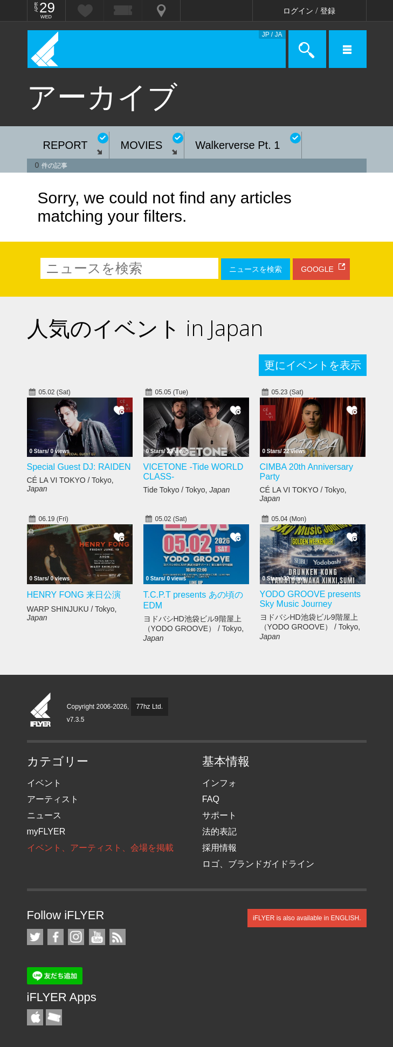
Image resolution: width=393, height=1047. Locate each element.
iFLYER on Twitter (35, 937)
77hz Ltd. (149, 706)
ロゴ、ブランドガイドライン (258, 863)
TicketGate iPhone (54, 1017)
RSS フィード (117, 937)
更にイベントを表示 (312, 365)
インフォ (219, 783)
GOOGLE (317, 269)
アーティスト (53, 799)
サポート (219, 815)
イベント (44, 783)
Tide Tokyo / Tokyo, (186, 489)
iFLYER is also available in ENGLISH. (307, 918)
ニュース (44, 815)
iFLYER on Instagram (76, 937)
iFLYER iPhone (35, 1017)
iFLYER (40, 710)
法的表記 (219, 831)
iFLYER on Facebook (55, 937)
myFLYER (46, 831)
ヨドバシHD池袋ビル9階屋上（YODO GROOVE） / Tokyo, (193, 628)
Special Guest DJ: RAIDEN (79, 466)
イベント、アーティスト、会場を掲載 (100, 847)
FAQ (210, 799)
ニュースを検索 (255, 269)
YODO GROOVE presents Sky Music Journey (310, 599)
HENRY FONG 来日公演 (74, 594)
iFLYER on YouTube (97, 937)
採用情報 (219, 847)
